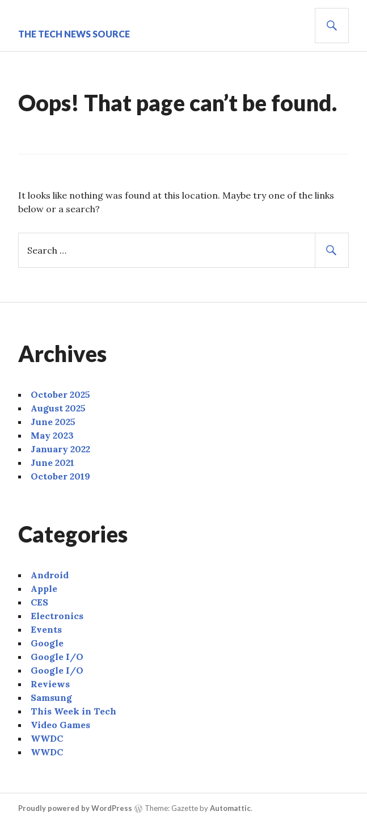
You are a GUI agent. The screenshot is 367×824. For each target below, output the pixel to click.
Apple (44, 588)
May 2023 (52, 435)
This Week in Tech (73, 711)
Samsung (51, 697)
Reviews (50, 684)
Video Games (60, 724)
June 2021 (52, 462)
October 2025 (60, 394)
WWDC (47, 738)
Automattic (230, 808)
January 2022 (60, 449)
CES (39, 602)
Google (47, 643)
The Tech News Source (74, 33)
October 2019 (60, 476)
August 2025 (58, 408)
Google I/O (57, 656)
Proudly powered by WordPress (75, 808)
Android (50, 575)
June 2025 (53, 421)
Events (46, 629)
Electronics (57, 615)
